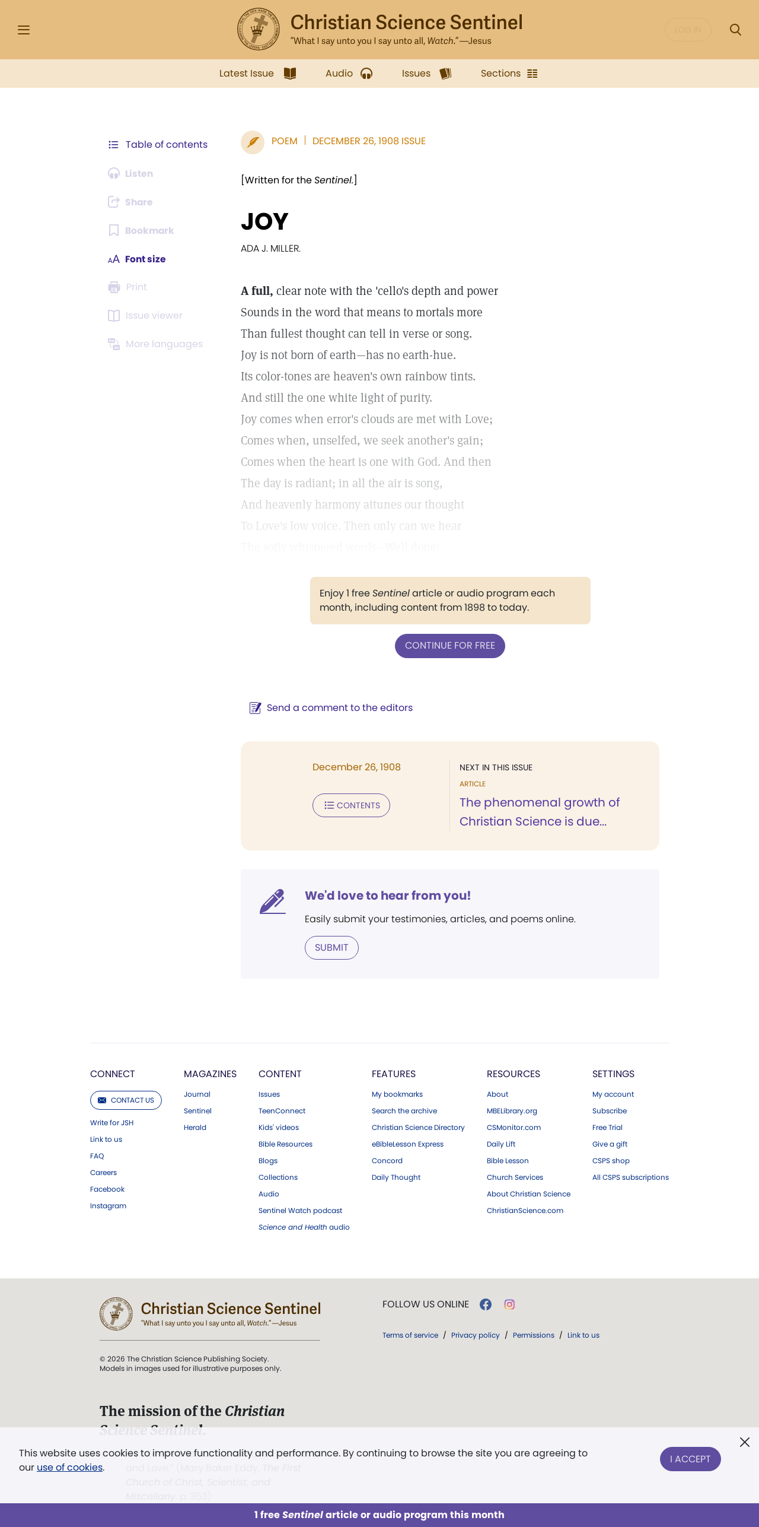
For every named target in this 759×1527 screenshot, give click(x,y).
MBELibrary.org (512, 1110)
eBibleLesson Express (408, 1143)
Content (280, 1073)
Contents (349, 805)
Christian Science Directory (418, 1127)
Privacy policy (475, 1334)
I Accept (690, 1458)
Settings (613, 1073)
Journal (197, 1093)
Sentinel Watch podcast (300, 1210)
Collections (278, 1176)
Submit (329, 947)
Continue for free (449, 645)
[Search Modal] (735, 30)
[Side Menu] (23, 30)
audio (304, 1226)
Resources (513, 1073)
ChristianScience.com (525, 1210)
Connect (112, 1073)
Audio (269, 1193)
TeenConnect (282, 1110)
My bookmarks (397, 1093)
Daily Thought (396, 1176)
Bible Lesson (508, 1160)
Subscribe (609, 1110)
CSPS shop (611, 1160)
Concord (387, 1160)
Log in (688, 30)
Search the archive (404, 1110)
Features (394, 1073)
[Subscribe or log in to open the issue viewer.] (147, 315)
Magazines (210, 1073)
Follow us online (425, 1304)
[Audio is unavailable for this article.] (132, 173)
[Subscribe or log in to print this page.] (129, 287)
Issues (269, 1093)
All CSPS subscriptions (630, 1176)
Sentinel (198, 1110)
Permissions (533, 1334)
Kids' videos (279, 1127)
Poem (282, 141)
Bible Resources (285, 1143)
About (497, 1093)
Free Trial (607, 1127)
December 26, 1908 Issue (366, 141)
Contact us (126, 1099)
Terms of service (410, 1334)
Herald (195, 1127)
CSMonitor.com (514, 1127)
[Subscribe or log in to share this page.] (132, 202)
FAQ (97, 1155)
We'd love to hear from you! (385, 895)
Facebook (107, 1188)
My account (613, 1093)
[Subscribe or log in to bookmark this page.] (142, 230)
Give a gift (609, 1143)
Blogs (268, 1160)
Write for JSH (111, 1122)
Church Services (515, 1176)
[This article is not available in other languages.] (157, 344)
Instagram (108, 1205)
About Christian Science (528, 1193)
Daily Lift (501, 1143)
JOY (262, 221)
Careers (103, 1172)
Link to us (106, 1138)
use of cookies (70, 1467)
